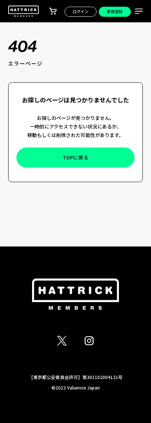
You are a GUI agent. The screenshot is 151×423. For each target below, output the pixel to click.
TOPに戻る (76, 157)
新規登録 (115, 11)
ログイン (80, 11)
